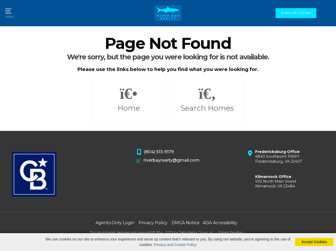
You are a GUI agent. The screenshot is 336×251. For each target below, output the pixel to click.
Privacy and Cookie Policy (175, 245)
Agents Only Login (115, 222)
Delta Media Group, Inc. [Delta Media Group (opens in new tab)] (196, 232)
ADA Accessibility (220, 222)
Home (128, 99)
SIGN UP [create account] (288, 13)
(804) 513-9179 (155, 152)
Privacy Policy (153, 222)
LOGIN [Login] (305, 13)
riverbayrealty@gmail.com (168, 160)
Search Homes (207, 99)
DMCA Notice (186, 222)
